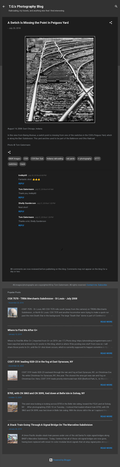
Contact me (92, 285)
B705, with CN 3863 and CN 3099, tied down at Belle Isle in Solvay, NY (46, 393)
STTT (97, 158)
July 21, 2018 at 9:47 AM (44, 189)
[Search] (116, 6)
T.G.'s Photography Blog (26, 6)
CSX (26, 158)
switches (13, 164)
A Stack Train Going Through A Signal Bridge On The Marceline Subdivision (50, 424)
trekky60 (23, 175)
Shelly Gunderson (27, 203)
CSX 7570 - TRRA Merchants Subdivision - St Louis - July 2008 (42, 298)
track (22, 164)
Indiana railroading (55, 158)
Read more (106, 322)
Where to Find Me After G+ (22, 330)
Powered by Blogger (60, 460)
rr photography (84, 158)
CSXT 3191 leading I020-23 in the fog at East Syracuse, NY (40, 361)
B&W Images (14, 158)
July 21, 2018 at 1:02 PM (46, 203)
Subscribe (102, 285)
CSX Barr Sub (37, 158)
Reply (21, 183)
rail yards (71, 158)
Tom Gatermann (26, 189)
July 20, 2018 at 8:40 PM (37, 175)
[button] (110, 23)
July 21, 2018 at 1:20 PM (44, 217)
